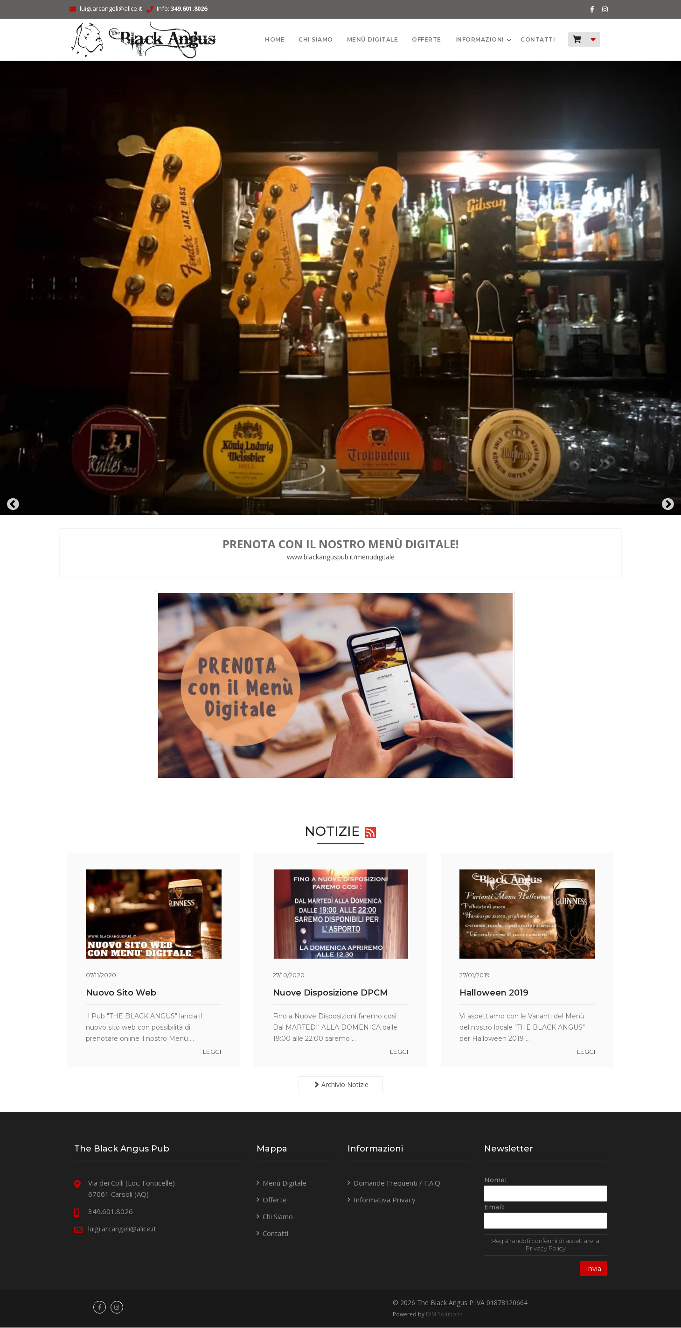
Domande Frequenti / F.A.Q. (398, 1182)
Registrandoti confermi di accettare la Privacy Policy (540, 1244)
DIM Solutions (443, 1314)
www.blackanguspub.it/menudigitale (341, 556)
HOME (264, 39)
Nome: (491, 1180)
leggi (215, 1051)
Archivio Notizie (340, 1084)
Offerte (416, 39)
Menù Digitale (361, 39)
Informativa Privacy (385, 1199)
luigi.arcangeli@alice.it (118, 8)
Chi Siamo (305, 39)
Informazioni (469, 39)
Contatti (527, 39)
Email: (490, 1207)
